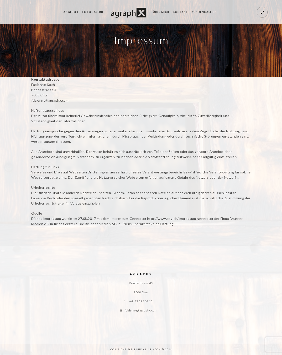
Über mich (161, 11)
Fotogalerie (93, 11)
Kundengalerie (204, 11)
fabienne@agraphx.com (141, 310)
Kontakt (180, 11)
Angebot (70, 11)
